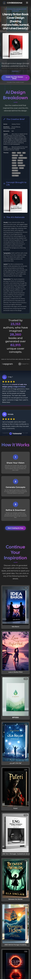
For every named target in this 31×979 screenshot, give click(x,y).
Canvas (14, 165)
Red (24, 152)
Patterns (20, 160)
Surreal (21, 168)
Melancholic (21, 165)
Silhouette (15, 155)
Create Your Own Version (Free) (16, 77)
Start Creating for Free (15, 528)
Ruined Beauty (16, 173)
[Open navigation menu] (27, 2)
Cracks (14, 163)
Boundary (14, 170)
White (19, 152)
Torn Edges (15, 175)
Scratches (14, 168)
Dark (21, 155)
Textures (20, 163)
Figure (14, 160)
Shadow (14, 158)
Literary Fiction (22, 158)
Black (13, 152)
